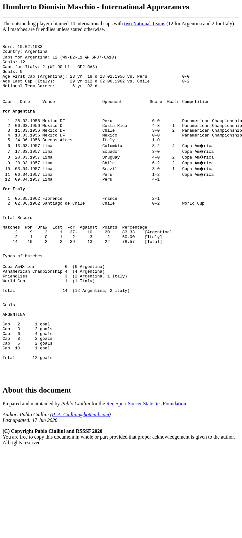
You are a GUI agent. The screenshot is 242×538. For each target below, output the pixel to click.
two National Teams (144, 23)
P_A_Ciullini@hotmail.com (80, 470)
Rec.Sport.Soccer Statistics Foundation (146, 459)
